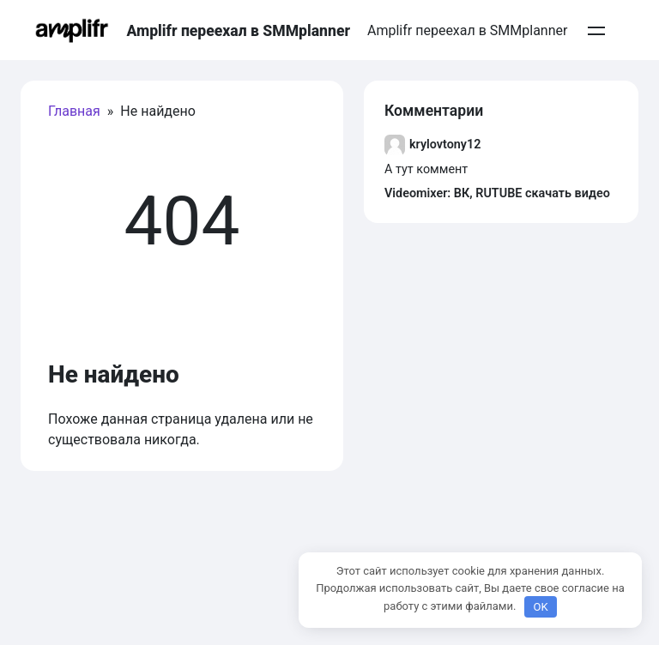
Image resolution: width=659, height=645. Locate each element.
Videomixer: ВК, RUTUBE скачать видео (497, 193)
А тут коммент (426, 169)
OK (540, 606)
